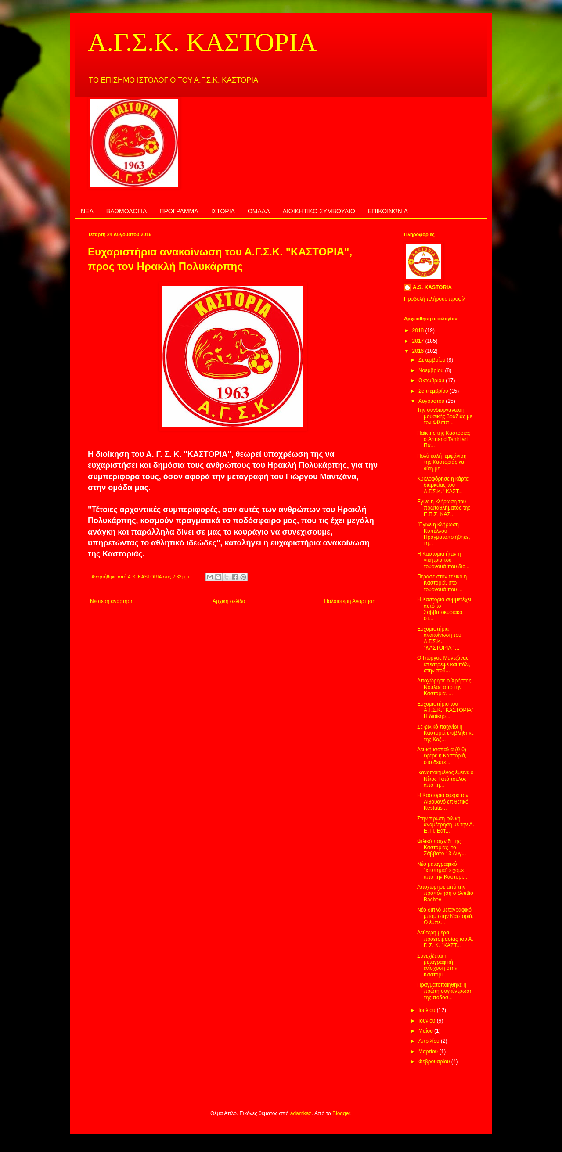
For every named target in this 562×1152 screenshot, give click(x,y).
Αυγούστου (432, 401)
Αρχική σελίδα (229, 601)
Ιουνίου (427, 1021)
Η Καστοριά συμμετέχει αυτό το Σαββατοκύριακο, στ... (444, 608)
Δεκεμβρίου (432, 360)
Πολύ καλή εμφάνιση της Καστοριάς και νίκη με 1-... (442, 462)
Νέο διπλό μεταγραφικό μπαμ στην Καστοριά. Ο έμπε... (445, 916)
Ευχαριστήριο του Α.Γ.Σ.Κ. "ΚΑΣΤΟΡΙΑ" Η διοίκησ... (445, 710)
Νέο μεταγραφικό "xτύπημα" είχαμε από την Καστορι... (442, 870)
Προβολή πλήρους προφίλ (434, 299)
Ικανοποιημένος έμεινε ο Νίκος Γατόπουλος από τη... (445, 778)
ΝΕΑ (87, 211)
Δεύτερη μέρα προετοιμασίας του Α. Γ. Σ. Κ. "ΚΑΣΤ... (445, 938)
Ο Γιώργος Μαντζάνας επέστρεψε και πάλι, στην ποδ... (443, 664)
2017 (418, 341)
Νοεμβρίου (431, 370)
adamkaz (301, 1113)
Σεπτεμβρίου (434, 391)
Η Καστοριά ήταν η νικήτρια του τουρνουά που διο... (443, 560)
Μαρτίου (429, 1051)
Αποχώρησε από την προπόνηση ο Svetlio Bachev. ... (445, 893)
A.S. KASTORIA (432, 287)
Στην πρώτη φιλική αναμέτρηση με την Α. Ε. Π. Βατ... (445, 824)
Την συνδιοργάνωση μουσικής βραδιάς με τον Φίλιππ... (444, 416)
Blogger (341, 1113)
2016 (418, 351)
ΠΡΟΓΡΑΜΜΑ (178, 211)
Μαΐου (426, 1031)
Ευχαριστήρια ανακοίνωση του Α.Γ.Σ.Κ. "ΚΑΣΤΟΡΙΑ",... (439, 638)
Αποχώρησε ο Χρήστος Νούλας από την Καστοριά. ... (444, 687)
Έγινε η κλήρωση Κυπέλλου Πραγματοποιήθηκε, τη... (443, 533)
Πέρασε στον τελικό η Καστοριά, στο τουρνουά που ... (442, 583)
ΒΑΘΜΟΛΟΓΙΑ (126, 211)
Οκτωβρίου (432, 380)
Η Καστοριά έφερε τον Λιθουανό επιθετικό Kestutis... (442, 801)
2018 (418, 330)
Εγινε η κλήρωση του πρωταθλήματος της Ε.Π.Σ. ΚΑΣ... (443, 508)
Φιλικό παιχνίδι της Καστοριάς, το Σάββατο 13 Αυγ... (441, 847)
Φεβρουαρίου (434, 1062)
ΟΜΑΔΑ (259, 211)
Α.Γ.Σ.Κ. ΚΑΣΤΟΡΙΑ (202, 42)
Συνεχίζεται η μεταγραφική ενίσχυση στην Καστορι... (437, 965)
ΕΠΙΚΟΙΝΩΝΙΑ (388, 211)
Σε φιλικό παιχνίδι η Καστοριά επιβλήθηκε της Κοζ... (445, 733)
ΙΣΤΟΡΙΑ (223, 211)
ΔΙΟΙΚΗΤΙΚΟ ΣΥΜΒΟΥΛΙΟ (319, 211)
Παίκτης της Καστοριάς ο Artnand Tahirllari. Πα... (443, 439)
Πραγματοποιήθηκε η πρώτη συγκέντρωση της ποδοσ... (444, 991)
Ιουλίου (427, 1010)
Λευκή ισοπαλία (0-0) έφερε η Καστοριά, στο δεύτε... (441, 755)
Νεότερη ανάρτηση (111, 601)
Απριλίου (429, 1041)
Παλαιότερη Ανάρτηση (349, 601)
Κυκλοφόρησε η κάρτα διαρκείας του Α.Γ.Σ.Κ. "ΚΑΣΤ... (443, 485)
